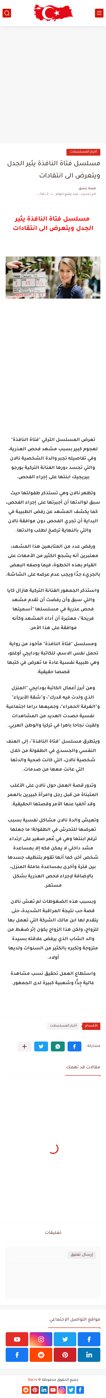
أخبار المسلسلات (83, 152)
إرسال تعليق (82, 1255)
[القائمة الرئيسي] (99, 13)
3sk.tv (32, 1380)
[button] (74, 1046)
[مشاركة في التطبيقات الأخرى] (24, 1046)
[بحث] (7, 13)
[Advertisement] (53, 85)
